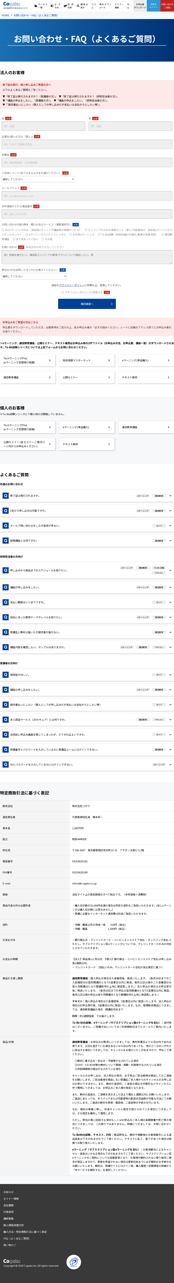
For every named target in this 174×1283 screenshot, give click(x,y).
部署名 (9, 155)
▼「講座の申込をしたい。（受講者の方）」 (27, 100)
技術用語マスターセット (77, 360)
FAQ (128, 6)
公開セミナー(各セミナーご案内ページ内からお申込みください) (24, 444)
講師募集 (8, 1218)
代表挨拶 (8, 1212)
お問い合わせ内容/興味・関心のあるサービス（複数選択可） (40, 224)
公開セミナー (70, 377)
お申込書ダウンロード (140, 6)
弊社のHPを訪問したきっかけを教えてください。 (34, 270)
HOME (5, 15)
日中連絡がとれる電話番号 (20, 206)
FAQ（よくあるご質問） (17, 1238)
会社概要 (8, 1205)
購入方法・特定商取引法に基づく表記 (25, 1232)
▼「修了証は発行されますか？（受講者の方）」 (29, 96)
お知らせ (8, 1192)
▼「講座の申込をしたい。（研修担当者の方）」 (81, 100)
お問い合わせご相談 (167, 6)
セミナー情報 (119, 6)
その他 (49, 239)
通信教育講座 (11, 377)
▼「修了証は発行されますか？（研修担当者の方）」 (89, 96)
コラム (93, 6)
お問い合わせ (33, 247)
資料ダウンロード (105, 6)
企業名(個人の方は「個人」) (21, 136)
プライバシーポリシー (71, 285)
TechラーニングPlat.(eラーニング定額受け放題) (19, 360)
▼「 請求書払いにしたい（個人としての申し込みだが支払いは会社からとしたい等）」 (52, 104)
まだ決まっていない (27, 239)
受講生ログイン (154, 5)
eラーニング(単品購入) (135, 360)
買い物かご (9, 1245)
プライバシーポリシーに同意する (87, 292)
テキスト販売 (129, 377)
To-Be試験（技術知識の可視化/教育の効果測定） (129, 234)
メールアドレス (14, 188)
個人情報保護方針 (13, 1225)
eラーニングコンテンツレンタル (47, 234)
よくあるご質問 (19, 89)
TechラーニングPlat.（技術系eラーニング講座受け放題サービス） (43, 230)
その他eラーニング (84, 234)
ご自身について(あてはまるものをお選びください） (35, 173)
